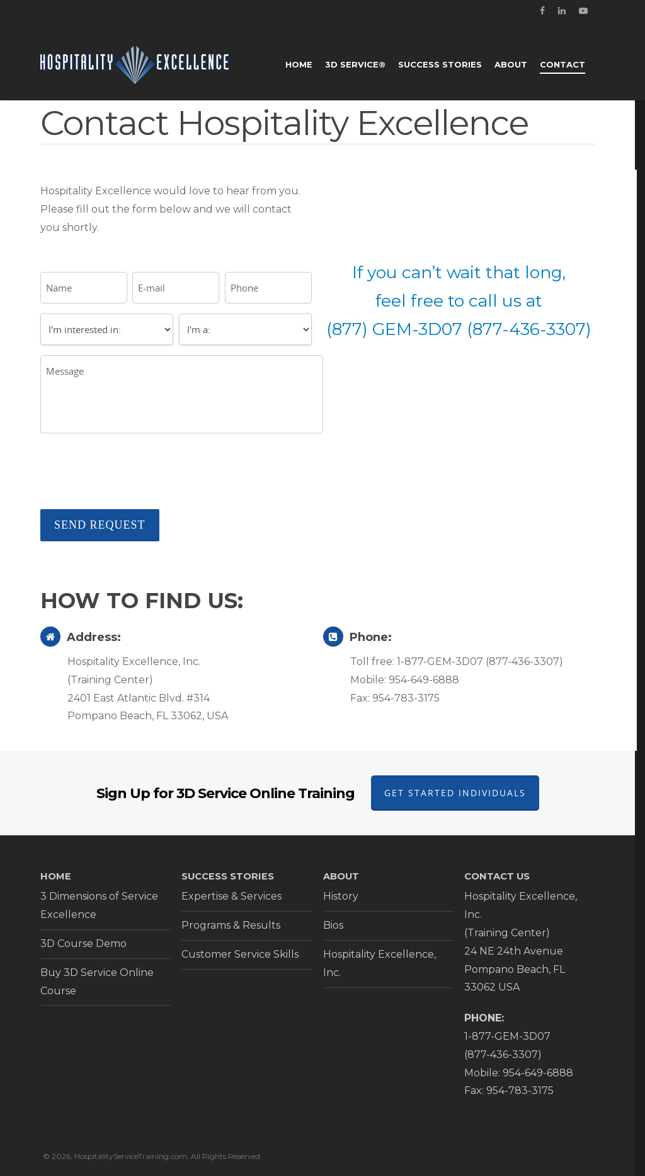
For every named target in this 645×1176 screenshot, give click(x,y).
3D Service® (355, 64)
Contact (562, 64)
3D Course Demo (83, 944)
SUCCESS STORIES (227, 876)
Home (298, 64)
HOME (55, 876)
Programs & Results (230, 925)
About (510, 64)
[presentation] (136, 474)
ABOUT (341, 876)
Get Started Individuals (455, 793)
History (340, 896)
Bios (333, 925)
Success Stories (440, 64)
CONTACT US (497, 876)
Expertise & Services (231, 896)
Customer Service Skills (240, 954)
